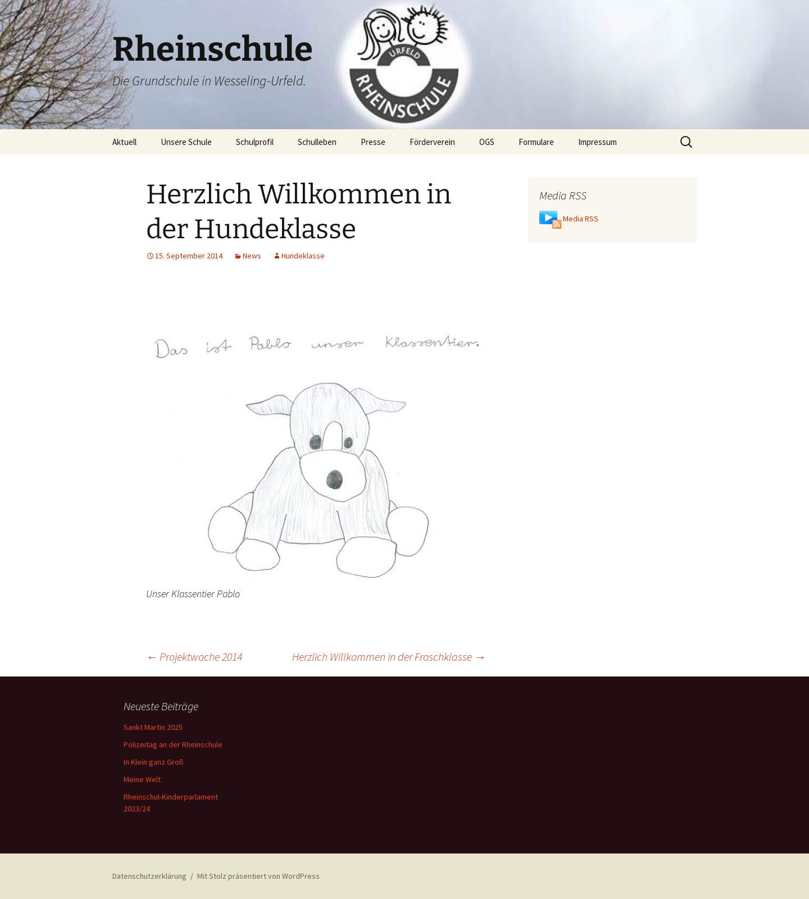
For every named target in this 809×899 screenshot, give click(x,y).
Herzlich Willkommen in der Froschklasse (388, 657)
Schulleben (317, 142)
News (252, 256)
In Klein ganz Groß (154, 762)
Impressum (597, 142)
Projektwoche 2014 (194, 657)
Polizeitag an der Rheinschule (173, 744)
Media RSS (580, 219)
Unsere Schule (186, 142)
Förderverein (432, 142)
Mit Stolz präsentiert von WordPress (258, 876)
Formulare (536, 142)
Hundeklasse (303, 256)
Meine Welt (142, 779)
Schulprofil (255, 142)
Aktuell (124, 142)
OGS (486, 142)
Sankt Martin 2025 (153, 727)
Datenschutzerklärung (149, 876)
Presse (373, 142)
